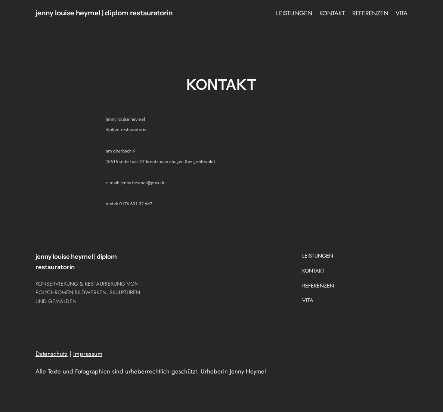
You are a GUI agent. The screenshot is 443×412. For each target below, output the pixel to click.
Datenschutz (51, 353)
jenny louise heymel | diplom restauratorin (104, 13)
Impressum (87, 353)
